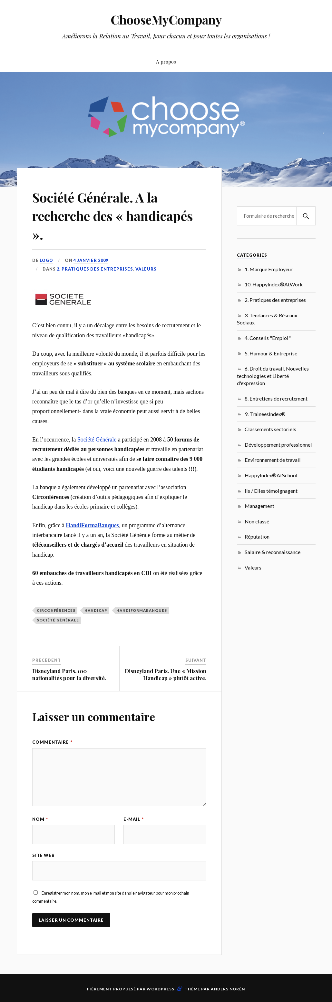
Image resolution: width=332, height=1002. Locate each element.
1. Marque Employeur (269, 269)
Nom (40, 819)
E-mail (133, 819)
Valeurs (146, 269)
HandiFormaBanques (141, 610)
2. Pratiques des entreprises (95, 269)
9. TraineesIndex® (265, 414)
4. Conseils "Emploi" (268, 338)
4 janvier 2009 (91, 260)
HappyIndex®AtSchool (271, 475)
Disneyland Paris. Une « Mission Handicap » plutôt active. (165, 674)
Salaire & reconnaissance (272, 552)
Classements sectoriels (270, 429)
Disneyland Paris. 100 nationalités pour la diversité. (69, 674)
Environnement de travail (273, 460)
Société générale (58, 620)
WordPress (160, 989)
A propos (166, 61)
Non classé (257, 521)
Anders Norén (228, 989)
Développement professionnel (278, 444)
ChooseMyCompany (166, 19)
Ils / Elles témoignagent (271, 491)
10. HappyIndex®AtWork (274, 284)
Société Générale (96, 439)
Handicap (95, 610)
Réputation (257, 536)
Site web (43, 855)
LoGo (47, 260)
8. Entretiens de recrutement (276, 398)
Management (259, 506)
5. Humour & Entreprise (271, 353)
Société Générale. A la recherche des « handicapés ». (103, 215)
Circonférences (56, 610)
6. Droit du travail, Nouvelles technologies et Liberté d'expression (273, 375)
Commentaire (52, 742)
